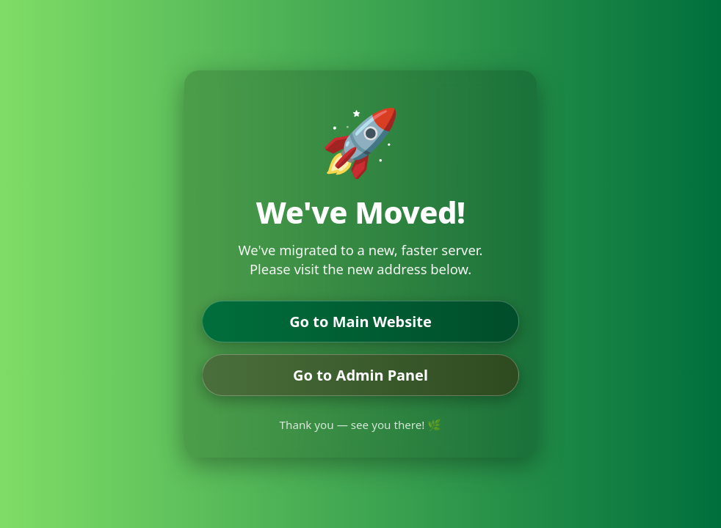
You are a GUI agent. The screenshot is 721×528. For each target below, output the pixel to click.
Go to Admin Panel (360, 375)
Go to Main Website (360, 321)
